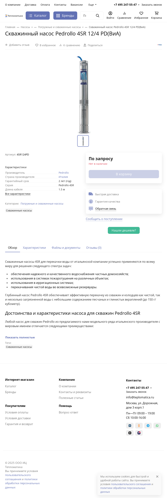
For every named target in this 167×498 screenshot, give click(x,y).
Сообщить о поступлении (104, 219)
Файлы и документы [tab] (66, 248)
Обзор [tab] (12, 248)
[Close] (157, 476)
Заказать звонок (152, 4)
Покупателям (15, 405)
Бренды (65, 15)
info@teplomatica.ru (140, 397)
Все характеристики (17, 193)
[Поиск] (91, 15)
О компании (12, 4)
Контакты (60, 4)
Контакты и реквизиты (75, 392)
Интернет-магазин (19, 379)
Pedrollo (64, 172)
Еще (91, 4)
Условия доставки (18, 418)
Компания (67, 379)
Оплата (45, 4)
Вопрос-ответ (68, 412)
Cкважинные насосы (19, 210)
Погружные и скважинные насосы (42, 203)
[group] (83, 94)
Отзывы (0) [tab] (93, 248)
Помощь (65, 405)
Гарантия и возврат (19, 424)
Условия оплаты (16, 412)
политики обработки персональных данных (22, 483)
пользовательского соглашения (131, 484)
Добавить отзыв (19, 45)
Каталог (10, 386)
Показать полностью (20, 337)
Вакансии (77, 4)
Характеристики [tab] (34, 248)
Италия (63, 177)
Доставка (30, 4)
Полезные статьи (71, 398)
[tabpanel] (83, 304)
